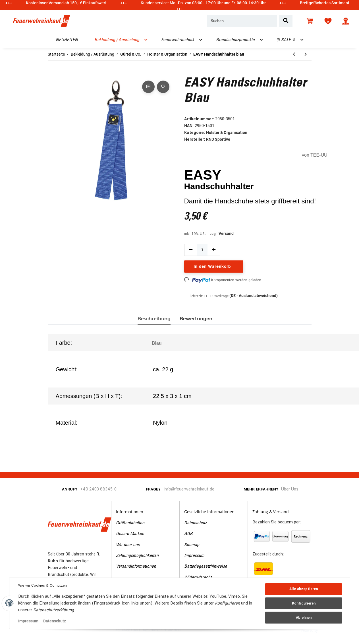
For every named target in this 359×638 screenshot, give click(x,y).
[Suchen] (242, 21)
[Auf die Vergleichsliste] (148, 87)
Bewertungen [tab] (196, 318)
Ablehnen (303, 617)
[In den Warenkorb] (52, 73)
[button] (345, 21)
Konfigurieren (303, 603)
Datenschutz (195, 523)
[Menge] (202, 250)
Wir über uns (128, 545)
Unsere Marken (130, 534)
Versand (226, 233)
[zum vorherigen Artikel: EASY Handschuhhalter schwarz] (294, 54)
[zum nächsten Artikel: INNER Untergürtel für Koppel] (306, 54)
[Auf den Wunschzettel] (163, 87)
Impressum (194, 555)
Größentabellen (130, 523)
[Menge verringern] (190, 250)
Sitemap (191, 545)
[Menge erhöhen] (213, 250)
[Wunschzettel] (328, 21)
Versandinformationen (136, 566)
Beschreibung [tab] (154, 318)
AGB (188, 534)
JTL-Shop (327, 630)
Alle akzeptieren (303, 589)
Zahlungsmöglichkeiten (137, 555)
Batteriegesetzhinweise (205, 566)
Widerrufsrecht (197, 577)
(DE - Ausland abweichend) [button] (253, 295)
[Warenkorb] (310, 21)
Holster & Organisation (226, 132)
